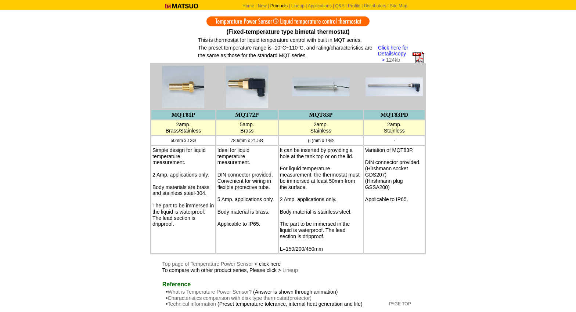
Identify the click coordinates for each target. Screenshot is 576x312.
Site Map (398, 5)
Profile (354, 5)
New (262, 5)
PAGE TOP (400, 303)
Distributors (375, 5)
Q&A (339, 5)
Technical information (192, 304)
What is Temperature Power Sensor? (210, 292)
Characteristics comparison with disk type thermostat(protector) (240, 298)
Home (248, 5)
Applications (320, 5)
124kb (393, 60)
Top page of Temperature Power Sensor (207, 264)
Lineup (298, 5)
